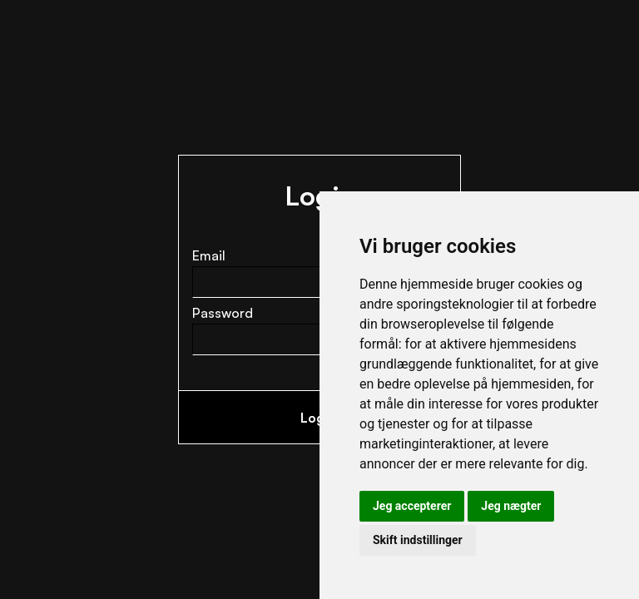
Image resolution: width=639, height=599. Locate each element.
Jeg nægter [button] (511, 505)
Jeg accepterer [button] (412, 505)
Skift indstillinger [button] (418, 540)
